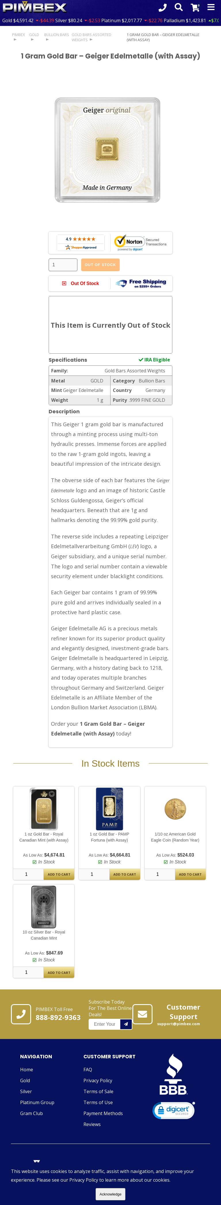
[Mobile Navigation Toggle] (211, 7)
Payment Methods (103, 1113)
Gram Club (31, 1113)
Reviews (92, 1124)
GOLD (34, 34)
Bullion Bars (56, 34)
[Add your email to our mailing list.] (126, 1024)
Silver (26, 1092)
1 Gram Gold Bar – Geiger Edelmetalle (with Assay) (163, 37)
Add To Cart (59, 875)
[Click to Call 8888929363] (162, 7)
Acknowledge (110, 1194)
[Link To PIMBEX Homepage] (35, 7)
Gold (25, 1081)
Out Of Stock (100, 265)
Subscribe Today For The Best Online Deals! (110, 1014)
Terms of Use (98, 1103)
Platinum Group (37, 1103)
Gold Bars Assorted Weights (91, 37)
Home (26, 1070)
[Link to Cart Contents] (194, 7)
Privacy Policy (97, 1081)
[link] (173, 1112)
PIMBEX (18, 34)
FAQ (87, 1070)
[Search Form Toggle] (178, 7)
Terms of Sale (98, 1092)
